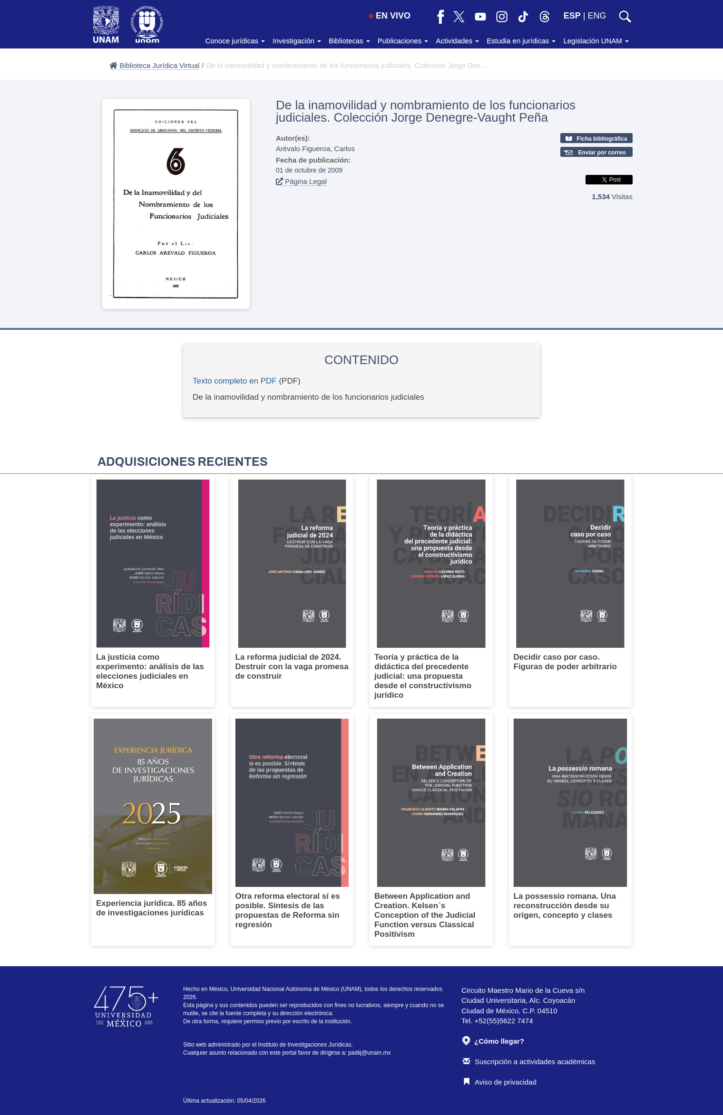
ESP (572, 15)
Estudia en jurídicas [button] (521, 41)
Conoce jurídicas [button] (235, 41)
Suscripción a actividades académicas (529, 1061)
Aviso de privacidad (500, 1082)
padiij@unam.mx (369, 1052)
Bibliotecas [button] (349, 41)
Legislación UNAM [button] (596, 41)
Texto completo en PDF (235, 380)
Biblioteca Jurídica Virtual (154, 65)
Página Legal (301, 181)
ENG (596, 15)
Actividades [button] (457, 41)
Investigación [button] (297, 41)
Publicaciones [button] (403, 41)
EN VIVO (389, 15)
